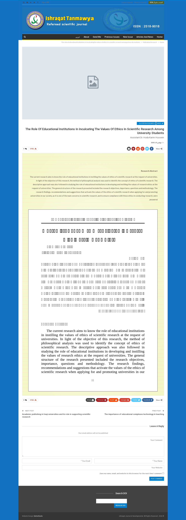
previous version (140, 2)
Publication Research (146, 123)
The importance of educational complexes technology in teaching (134, 414)
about (86, 37)
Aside (160, 123)
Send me (97, 37)
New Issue (128, 37)
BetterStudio (38, 516)
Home (159, 37)
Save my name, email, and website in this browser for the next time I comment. (130, 473)
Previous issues (112, 37)
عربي (77, 37)
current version (127, 2)
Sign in (45, 2)
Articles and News (144, 37)
